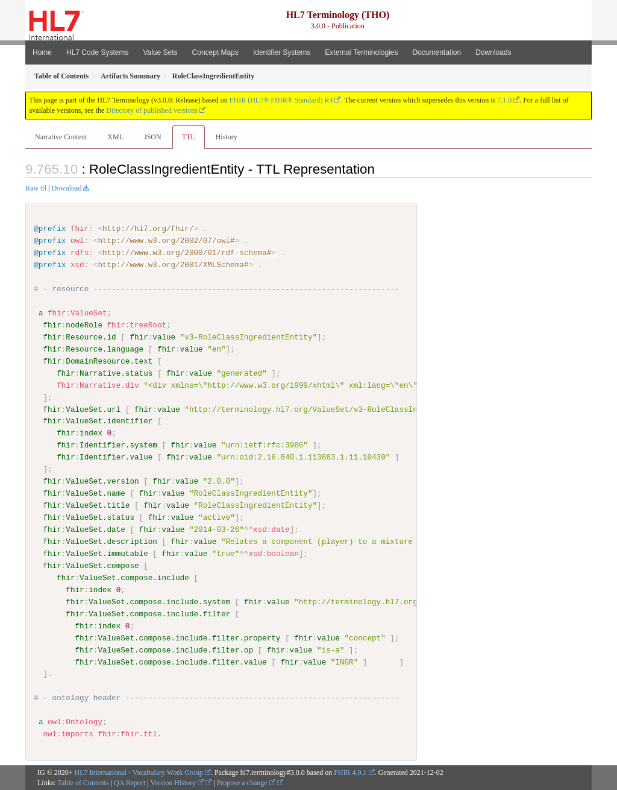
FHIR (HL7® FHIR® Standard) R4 (281, 100)
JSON (152, 137)
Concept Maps (215, 52)
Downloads (493, 52)
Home (42, 52)
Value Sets (160, 52)
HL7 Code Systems (97, 52)
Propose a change (246, 782)
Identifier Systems (281, 52)
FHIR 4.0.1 (350, 772)
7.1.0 (504, 100)
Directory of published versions (152, 110)
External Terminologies (361, 52)
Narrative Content (61, 137)
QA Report (129, 782)
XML (115, 137)
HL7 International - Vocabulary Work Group (139, 772)
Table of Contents (82, 782)
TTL (188, 137)
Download (66, 188)
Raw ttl (35, 188)
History (226, 137)
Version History (177, 782)
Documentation (436, 52)
